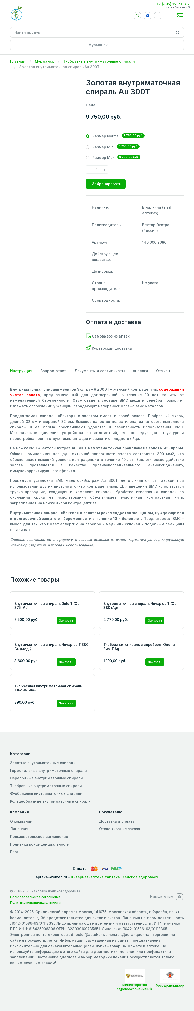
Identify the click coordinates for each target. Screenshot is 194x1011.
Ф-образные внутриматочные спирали (46, 793)
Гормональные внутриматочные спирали (48, 770)
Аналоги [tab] (140, 371)
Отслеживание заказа (119, 829)
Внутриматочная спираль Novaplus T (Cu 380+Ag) (139, 605)
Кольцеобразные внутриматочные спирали (50, 801)
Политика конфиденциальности (39, 844)
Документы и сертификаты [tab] (99, 371)
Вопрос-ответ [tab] (53, 371)
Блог (14, 852)
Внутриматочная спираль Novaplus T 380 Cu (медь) (51, 646)
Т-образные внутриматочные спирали (99, 61)
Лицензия (19, 829)
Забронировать (106, 184)
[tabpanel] (97, 467)
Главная (18, 61)
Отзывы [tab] (163, 371)
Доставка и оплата (117, 821)
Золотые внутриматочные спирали (43, 763)
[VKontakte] (157, 15)
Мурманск (44, 61)
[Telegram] (147, 15)
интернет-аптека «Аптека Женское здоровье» (114, 877)
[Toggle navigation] (180, 16)
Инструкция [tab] (21, 371)
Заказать (66, 620)
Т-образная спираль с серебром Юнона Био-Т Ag (139, 646)
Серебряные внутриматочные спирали (46, 778)
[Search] (178, 32)
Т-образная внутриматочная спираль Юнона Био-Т (48, 688)
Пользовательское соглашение (39, 836)
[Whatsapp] (137, 15)
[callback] (169, 15)
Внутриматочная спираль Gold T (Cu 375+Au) (46, 605)
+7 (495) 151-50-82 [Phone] (173, 4)
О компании (21, 821)
